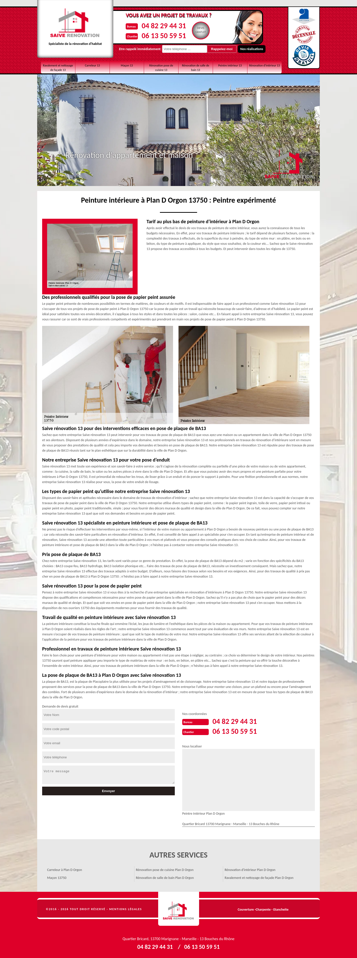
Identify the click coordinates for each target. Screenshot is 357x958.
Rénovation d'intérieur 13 (264, 65)
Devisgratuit (200, 30)
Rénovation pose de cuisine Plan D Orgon (165, 870)
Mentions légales (125, 909)
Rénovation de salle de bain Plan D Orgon (165, 878)
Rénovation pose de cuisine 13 (161, 68)
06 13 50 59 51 (164, 35)
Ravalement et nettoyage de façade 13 (58, 68)
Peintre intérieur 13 (230, 65)
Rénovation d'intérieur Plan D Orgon (250, 870)
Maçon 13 (127, 65)
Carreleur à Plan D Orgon (64, 870)
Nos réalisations (251, 49)
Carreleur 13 (92, 65)
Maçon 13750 (56, 878)
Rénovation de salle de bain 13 (195, 68)
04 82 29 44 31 (164, 25)
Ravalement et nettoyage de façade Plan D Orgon (259, 878)
